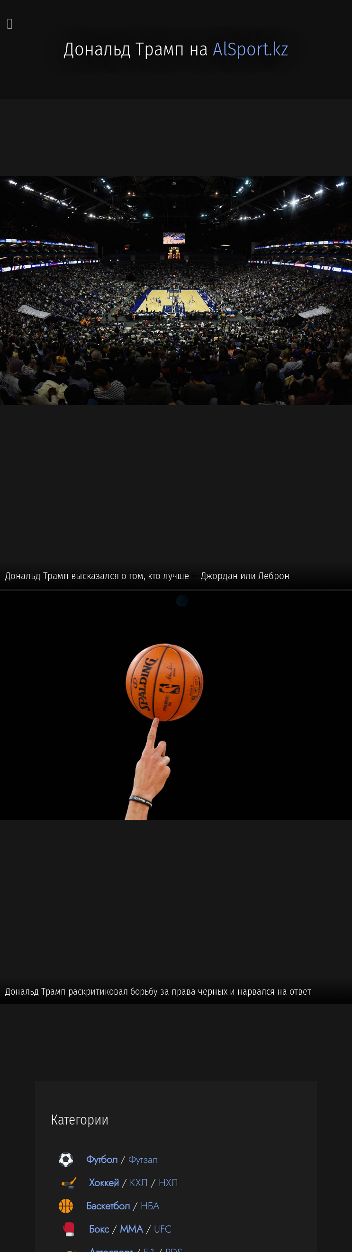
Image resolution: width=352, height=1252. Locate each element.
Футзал (143, 1159)
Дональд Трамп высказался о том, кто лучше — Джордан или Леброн (147, 576)
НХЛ (168, 1182)
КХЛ (139, 1182)
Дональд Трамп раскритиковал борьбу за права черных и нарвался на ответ (158, 991)
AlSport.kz (250, 49)
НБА (150, 1205)
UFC (163, 1229)
